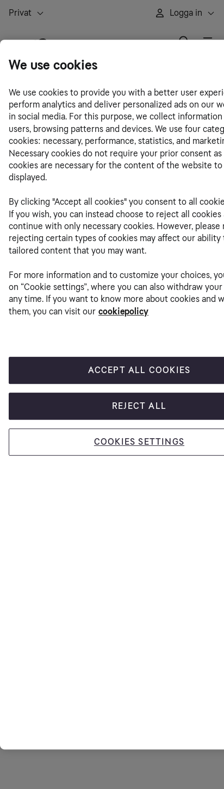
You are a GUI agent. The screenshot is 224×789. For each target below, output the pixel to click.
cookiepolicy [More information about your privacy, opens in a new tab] (123, 311)
